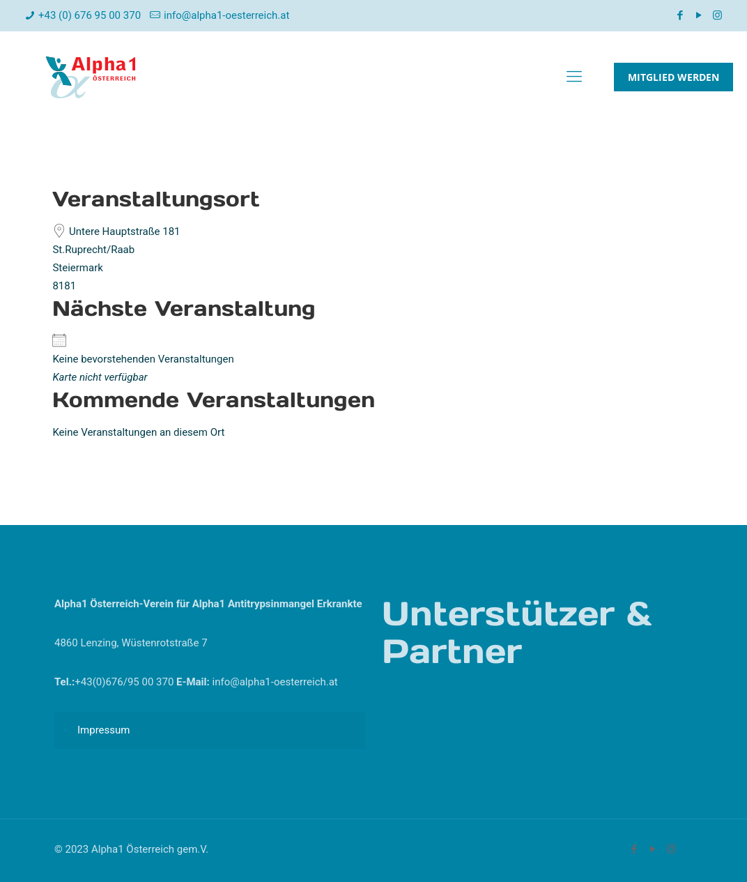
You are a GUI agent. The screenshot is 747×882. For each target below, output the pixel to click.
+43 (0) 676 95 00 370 (89, 15)
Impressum (103, 730)
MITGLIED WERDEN (673, 77)
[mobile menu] (574, 77)
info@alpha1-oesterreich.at (226, 15)
